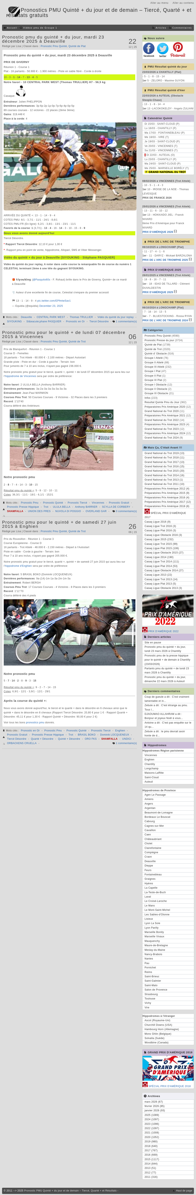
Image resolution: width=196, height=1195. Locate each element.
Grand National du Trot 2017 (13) (164, 462)
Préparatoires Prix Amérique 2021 (165, 415)
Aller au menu (159, 2)
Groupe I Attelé (154, 357)
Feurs (148, 870)
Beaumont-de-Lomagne (159, 812)
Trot (46, 506)
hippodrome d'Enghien (18, 565)
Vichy (148, 1003)
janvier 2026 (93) (155, 1110)
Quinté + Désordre (69, 738)
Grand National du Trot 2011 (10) (164, 484)
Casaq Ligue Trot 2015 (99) (161, 544)
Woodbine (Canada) (157, 1042)
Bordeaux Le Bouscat (157, 817)
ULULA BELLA (61, 506)
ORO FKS (91, 738)
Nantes (149, 958)
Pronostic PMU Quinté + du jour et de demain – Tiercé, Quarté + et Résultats (70, 1190)
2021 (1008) (152, 1132)
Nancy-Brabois (153, 954)
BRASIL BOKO (87, 734)
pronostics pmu (35, 722)
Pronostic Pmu (30, 502)
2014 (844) (151, 1163)
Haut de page (184, 1190)
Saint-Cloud (152, 777)
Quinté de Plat (77, 46)
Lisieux (149, 918)
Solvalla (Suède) (154, 1038)
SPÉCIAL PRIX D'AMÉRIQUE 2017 (165, 514)
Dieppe (149, 865)
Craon (148, 856)
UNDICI (126, 738)
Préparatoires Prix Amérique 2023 (165, 424)
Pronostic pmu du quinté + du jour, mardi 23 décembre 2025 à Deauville (53, 39)
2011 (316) (151, 1177)
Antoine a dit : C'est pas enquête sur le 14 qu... (168, 724)
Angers (149, 803)
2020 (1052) (152, 1137)
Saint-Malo (151, 985)
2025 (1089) (152, 1115)
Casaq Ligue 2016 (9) (157, 521)
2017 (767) (151, 1150)
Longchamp (151, 768)
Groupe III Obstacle (156, 393)
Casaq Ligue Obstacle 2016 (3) (163, 535)
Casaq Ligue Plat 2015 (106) (162, 548)
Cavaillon (150, 830)
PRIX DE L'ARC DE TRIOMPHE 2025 (165, 260)
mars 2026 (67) (154, 1101)
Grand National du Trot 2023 (162, 429)
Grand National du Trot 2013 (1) (164, 479)
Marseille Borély (154, 932)
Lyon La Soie (152, 923)
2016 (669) (151, 1154)
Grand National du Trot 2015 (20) (164, 470)
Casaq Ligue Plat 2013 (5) (160, 583)
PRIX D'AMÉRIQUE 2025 (157, 292)
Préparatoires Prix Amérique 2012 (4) (167, 488)
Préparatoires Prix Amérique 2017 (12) (168, 501)
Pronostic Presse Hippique (23, 506)
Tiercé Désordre (99, 321)
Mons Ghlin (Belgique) (158, 1033)
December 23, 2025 (51, 305)
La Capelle (151, 887)
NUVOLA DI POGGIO (68, 511)
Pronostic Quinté (53, 502)
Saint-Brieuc (152, 976)
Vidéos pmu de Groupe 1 (40, 28)
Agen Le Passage (155, 794)
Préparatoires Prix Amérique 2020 (165, 406)
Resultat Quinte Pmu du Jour (162, 402)
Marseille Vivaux (154, 936)
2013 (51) (150, 1168)
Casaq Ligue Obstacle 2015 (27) (164, 552)
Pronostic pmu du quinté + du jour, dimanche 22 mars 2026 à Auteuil (165, 679)
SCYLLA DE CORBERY (116, 506)
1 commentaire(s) (126, 321)
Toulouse (150, 998)
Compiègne (151, 852)
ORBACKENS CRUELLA (22, 743)
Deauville (26, 317)
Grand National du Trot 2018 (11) (164, 457)
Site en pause (153, 642)
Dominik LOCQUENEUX (114, 734)
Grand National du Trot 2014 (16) (164, 475)
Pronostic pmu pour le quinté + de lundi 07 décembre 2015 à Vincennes (63, 334)
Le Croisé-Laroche (156, 901)
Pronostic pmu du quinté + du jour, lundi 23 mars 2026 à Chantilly (165, 648)
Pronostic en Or (75, 321)
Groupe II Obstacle (156, 389)
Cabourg (150, 821)
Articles (161, 28)
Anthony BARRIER (86, 506)
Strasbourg (151, 994)
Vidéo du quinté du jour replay (115, 317)
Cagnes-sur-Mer (154, 825)
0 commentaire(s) (126, 511)
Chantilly (150, 764)
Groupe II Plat (153, 375)
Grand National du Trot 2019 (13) (164, 453)
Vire (147, 1007)
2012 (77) (150, 1172)
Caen (148, 834)
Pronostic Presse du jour (159, 340)
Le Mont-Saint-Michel (157, 910)
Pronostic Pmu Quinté (54, 46)
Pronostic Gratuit (119, 502)
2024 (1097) (152, 1119)
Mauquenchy (152, 941)
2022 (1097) (152, 1128)
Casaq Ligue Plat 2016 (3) (160, 530)
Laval (148, 896)
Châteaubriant (153, 839)
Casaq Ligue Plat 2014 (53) (161, 566)
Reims (148, 972)
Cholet (148, 843)
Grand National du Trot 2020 (162, 411)
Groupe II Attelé (154, 362)
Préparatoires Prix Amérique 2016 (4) (167, 497)
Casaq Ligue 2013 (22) (158, 574)
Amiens (149, 799)
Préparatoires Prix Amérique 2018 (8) (167, 506)
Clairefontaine (153, 848)
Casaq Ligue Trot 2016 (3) (160, 526)
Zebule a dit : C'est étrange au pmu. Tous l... (166, 707)
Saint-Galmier (153, 980)
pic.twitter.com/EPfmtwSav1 (54, 300)
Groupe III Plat (153, 380)
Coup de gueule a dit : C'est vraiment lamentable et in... (167, 698)
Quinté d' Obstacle (156, 353)
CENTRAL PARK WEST (51, 317)
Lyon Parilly (152, 927)
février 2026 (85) (155, 1106)
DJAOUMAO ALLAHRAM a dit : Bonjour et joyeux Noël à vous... (164, 716)
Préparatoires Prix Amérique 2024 (165, 433)
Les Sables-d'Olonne (157, 914)
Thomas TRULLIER (81, 317)
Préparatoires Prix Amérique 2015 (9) (167, 493)
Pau (147, 963)
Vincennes (98, 502)
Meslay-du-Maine (155, 950)
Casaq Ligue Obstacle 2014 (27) (164, 570)
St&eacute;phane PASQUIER (43, 321)
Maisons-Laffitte (154, 772)
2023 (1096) (152, 1124)
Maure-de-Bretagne (156, 945)
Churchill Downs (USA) (158, 1024)
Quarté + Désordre (42, 738)
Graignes (150, 878)
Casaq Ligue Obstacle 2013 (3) (163, 588)
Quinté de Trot (77, 341)
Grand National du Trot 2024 (162, 437)
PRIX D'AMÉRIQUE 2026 (157, 232)
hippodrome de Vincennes (20, 376)
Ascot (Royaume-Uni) (157, 1020)
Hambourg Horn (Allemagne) (162, 1029)
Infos (148, 397)
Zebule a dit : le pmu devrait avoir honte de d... (165, 733)
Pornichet (150, 967)
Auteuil (149, 781)
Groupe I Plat (153, 371)
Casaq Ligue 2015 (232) (159, 539)
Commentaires (182, 28)
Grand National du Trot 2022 (162, 420)
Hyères (149, 883)
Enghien (120, 730)
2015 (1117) (152, 1159)
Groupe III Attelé (154, 366)
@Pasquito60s (41, 279)
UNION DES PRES (39, 511)
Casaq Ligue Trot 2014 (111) (162, 561)
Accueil (12, 28)
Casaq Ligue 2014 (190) (159, 557)
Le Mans (150, 905)
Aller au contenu (183, 2)
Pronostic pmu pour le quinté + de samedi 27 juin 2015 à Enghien (59, 524)
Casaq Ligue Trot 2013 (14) (161, 579)
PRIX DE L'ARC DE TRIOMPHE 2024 (165, 320)
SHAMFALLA (15, 511)
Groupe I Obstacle (156, 384)
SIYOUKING (14, 321)
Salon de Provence (156, 989)
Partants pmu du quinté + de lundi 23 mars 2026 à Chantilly (167, 670)
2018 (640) (151, 1146)
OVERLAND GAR (96, 511)
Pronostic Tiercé (77, 502)
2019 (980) (151, 1141)
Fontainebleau (153, 874)
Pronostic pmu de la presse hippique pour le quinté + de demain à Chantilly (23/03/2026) (167, 660)
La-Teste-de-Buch (155, 892)
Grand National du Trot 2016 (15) (164, 466)
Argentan (150, 808)
